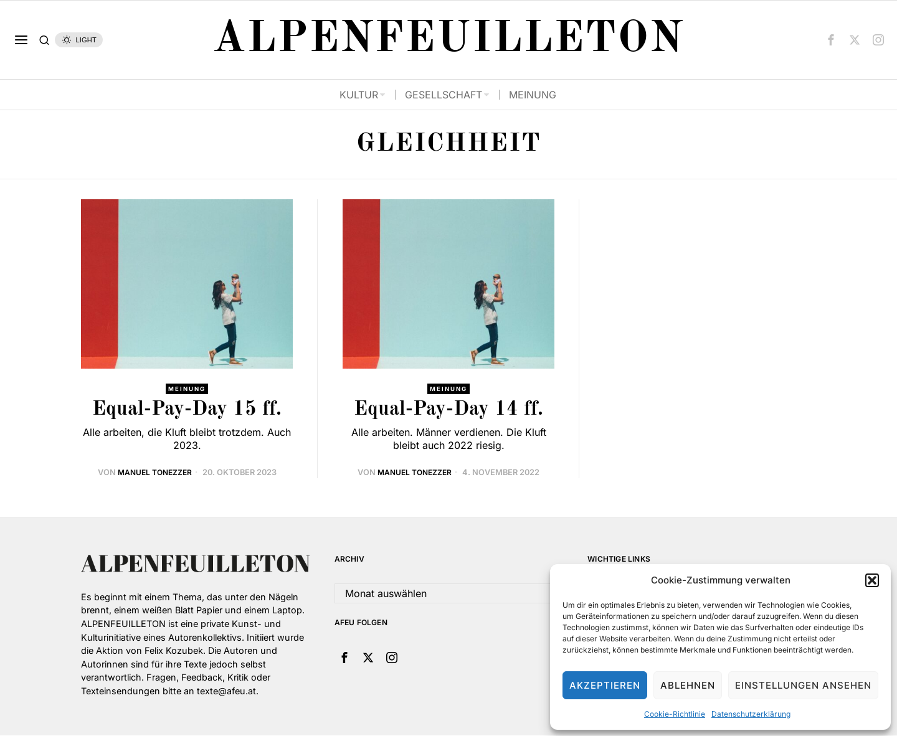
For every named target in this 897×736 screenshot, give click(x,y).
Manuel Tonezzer (154, 473)
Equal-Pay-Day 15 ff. (187, 410)
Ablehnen (687, 685)
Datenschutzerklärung (750, 714)
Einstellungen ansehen (803, 685)
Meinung (187, 389)
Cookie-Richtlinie (674, 714)
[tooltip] (831, 40)
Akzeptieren (604, 685)
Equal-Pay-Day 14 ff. (448, 410)
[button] (872, 580)
